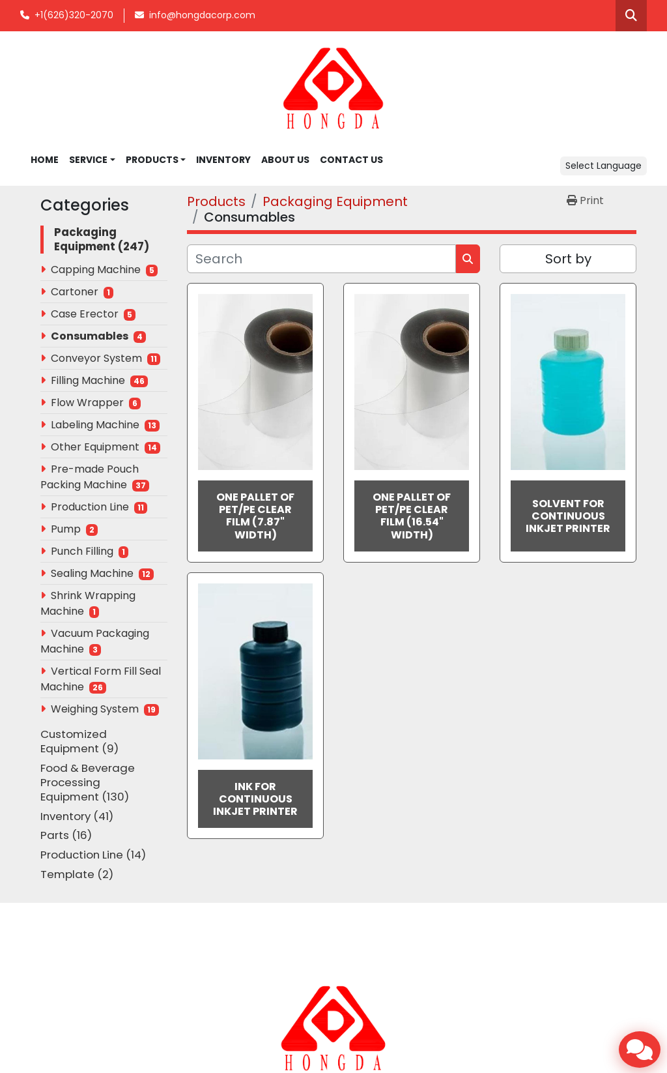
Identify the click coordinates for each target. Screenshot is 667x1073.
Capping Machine (96, 269)
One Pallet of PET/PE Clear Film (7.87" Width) (255, 516)
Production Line (90, 506)
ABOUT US (285, 159)
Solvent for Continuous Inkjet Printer (568, 516)
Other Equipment (95, 446)
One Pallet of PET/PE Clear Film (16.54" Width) (412, 516)
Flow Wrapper (87, 402)
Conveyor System (96, 358)
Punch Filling (82, 551)
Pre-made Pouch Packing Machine (89, 477)
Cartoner (74, 291)
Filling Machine (88, 380)
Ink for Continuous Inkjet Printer (255, 799)
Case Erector (85, 313)
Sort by (568, 259)
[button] (156, 160)
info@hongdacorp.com (202, 15)
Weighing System (95, 708)
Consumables (89, 336)
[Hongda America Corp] (333, 1027)
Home (45, 159)
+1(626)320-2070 (74, 15)
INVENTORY (223, 159)
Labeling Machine (95, 424)
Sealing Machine (92, 573)
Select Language (603, 165)
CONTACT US (351, 159)
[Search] (321, 258)
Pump (66, 529)
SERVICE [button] (88, 159)
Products (152, 159)
